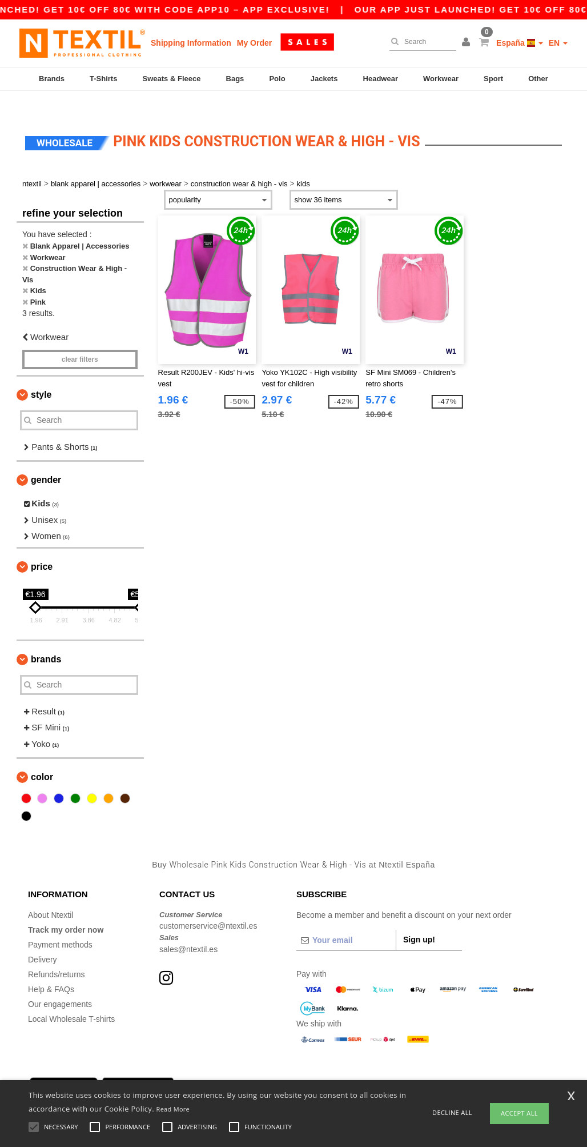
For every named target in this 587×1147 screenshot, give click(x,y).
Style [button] (41, 374)
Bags (235, 78)
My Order (254, 42)
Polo (277, 78)
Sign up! (419, 919)
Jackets (324, 78)
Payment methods (60, 924)
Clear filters (80, 339)
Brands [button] (46, 639)
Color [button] (42, 757)
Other (538, 78)
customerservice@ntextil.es (208, 906)
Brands (52, 78)
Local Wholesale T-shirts (71, 999)
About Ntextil (50, 895)
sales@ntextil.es (188, 929)
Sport (493, 78)
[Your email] (346, 920)
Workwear (441, 78)
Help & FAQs (51, 969)
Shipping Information (191, 42)
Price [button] (42, 546)
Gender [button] (46, 460)
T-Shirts (103, 78)
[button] (467, 42)
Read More (173, 1109)
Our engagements (60, 984)
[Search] (420, 41)
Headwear (380, 78)
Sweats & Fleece (172, 78)
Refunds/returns (56, 954)
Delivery (42, 939)
